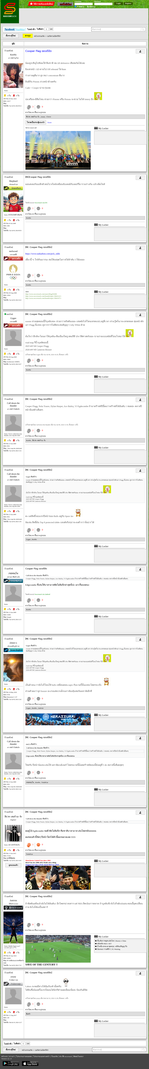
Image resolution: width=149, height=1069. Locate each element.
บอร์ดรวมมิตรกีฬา (54, 36)
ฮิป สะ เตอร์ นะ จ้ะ (33, 117)
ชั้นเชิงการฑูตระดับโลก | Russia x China (111, 941)
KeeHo (13, 54)
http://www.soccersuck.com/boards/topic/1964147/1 (43, 298)
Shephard (13, 181)
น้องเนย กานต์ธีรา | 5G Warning (108, 949)
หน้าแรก (4, 1056)
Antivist (41, 708)
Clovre (48, 117)
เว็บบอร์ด (54, 1056)
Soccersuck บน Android (42, 594)
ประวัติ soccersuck (65, 1056)
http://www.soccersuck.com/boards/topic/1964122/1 (43, 296)
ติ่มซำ (28, 1014)
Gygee (13, 318)
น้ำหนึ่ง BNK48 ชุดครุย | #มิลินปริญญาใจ (112, 946)
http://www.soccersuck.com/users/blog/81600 (41, 294)
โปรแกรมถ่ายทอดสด (24, 1056)
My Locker (101, 128)
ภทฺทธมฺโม (13, 573)
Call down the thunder (13, 404)
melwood (13, 251)
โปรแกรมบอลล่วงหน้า (41, 1056)
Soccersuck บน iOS (41, 203)
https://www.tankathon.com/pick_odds (42, 253)
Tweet (49, 122)
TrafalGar (44, 782)
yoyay (43, 117)
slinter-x (13, 643)
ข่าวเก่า (12, 1056)
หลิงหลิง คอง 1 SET (104, 944)
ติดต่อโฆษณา (78, 1056)
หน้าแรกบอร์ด (39, 36)
